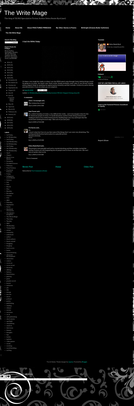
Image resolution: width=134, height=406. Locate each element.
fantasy (8, 272)
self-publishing (11, 317)
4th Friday (9, 146)
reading (9, 305)
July (9, 93)
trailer (8, 337)
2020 (9, 78)
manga (8, 292)
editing (8, 270)
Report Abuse (103, 140)
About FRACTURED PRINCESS (39, 28)
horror (8, 283)
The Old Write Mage (13, 33)
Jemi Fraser (32, 111)
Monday (9, 191)
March (10, 109)
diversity (9, 267)
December (11, 80)
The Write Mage (25, 12)
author (8, 237)
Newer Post (27, 167)
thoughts (9, 332)
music (8, 296)
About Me (18, 28)
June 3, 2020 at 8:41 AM (36, 105)
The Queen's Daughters (10, 213)
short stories (10, 319)
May (10, 104)
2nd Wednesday (11, 141)
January (11, 114)
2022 (8, 72)
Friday (8, 174)
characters (9, 258)
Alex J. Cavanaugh (35, 100)
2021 (8, 75)
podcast (9, 299)
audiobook (9, 234)
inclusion (9, 285)
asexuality (9, 232)
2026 (9, 62)
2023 (8, 70)
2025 (8, 65)
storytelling (10, 323)
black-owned (10, 241)
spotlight (9, 321)
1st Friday (9, 135)
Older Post (88, 167)
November (12, 82)
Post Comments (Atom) (39, 171)
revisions (9, 312)
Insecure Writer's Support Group (62, 93)
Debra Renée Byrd (34, 146)
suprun (70, 362)
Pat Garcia (32, 128)
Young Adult (10, 228)
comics (8, 261)
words (8, 343)
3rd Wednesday (11, 144)
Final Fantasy (11, 168)
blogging (9, 243)
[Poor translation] (7, 376)
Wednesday (10, 226)
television (9, 328)
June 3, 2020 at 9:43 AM (36, 122)
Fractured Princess (9, 171)
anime (8, 230)
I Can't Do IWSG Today (11, 99)
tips (7, 334)
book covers (10, 248)
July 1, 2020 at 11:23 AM (36, 140)
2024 (9, 67)
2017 (8, 122)
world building (11, 348)
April (10, 106)
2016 (8, 125)
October (11, 85)
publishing (10, 303)
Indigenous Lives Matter (10, 177)
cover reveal (10, 265)
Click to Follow (103, 79)
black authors (11, 239)
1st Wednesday (33, 93)
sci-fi (8, 314)
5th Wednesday (11, 150)
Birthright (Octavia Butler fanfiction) (95, 28)
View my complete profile (115, 47)
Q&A (8, 200)
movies (8, 294)
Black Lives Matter (44, 93)
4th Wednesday (11, 148)
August (10, 90)
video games (10, 341)
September (12, 88)
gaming (9, 276)
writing (8, 350)
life (78, 93)
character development (10, 255)
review (8, 310)
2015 (8, 128)
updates (9, 339)
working (9, 346)
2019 (8, 117)
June (75, 93)
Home (8, 28)
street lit (9, 325)
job (7, 287)
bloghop (9, 246)
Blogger (84, 362)
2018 (8, 120)
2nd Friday (10, 139)
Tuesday (9, 221)
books (8, 250)
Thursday (9, 219)
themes (8, 330)
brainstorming (11, 252)
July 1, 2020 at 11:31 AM (36, 154)
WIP (8, 223)
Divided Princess (12, 163)
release (8, 308)
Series (8, 207)
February (11, 112)
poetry (8, 301)
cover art (9, 263)
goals (8, 278)
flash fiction (10, 274)
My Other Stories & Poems (66, 28)
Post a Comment (32, 158)
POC (7, 198)
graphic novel (11, 281)
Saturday (9, 202)
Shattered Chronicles (10, 210)
